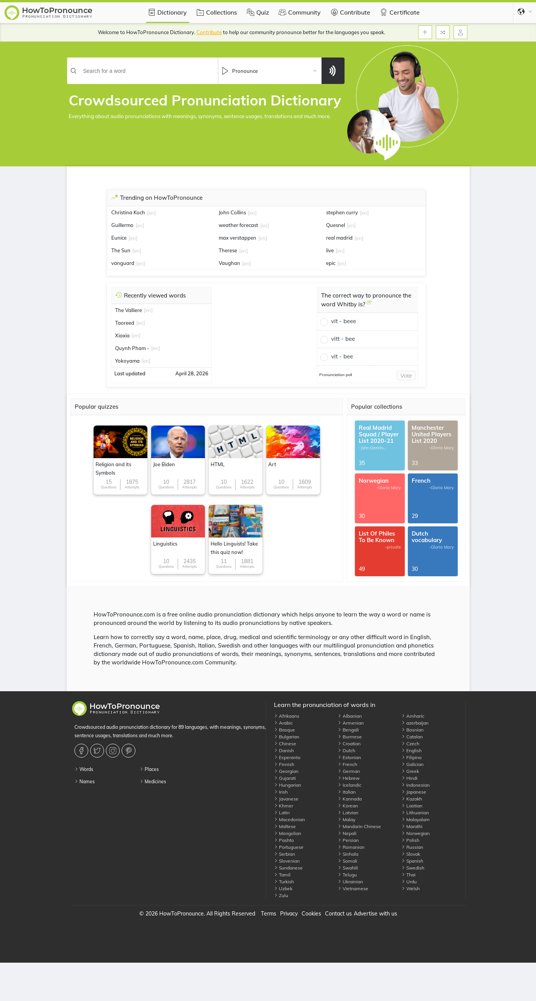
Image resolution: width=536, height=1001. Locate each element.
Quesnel (335, 225)
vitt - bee (343, 338)
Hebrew (349, 778)
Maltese (285, 826)
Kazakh (411, 799)
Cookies (311, 913)
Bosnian (412, 730)
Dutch (346, 750)
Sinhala (348, 854)
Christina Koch (128, 212)
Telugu (347, 875)
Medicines (153, 781)
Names (84, 781)
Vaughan (229, 263)
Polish (410, 840)
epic (330, 263)
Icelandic (349, 785)
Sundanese (288, 868)
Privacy (289, 913)
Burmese (350, 737)
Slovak (410, 854)
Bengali (348, 730)
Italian (347, 792)
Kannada (350, 799)
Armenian (351, 723)
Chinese (285, 743)
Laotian (411, 806)
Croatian (349, 743)
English (411, 750)
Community (299, 12)
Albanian (350, 716)
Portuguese (288, 847)
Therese (228, 250)
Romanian (351, 847)
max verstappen (237, 238)
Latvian (348, 812)
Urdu (409, 881)
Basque (284, 730)
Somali (347, 861)
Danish (284, 750)
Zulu (281, 895)
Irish (281, 792)
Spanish (412, 861)
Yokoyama (127, 361)
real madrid (339, 238)
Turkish (284, 881)
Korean (348, 806)
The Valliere (128, 310)
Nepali (347, 833)
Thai (408, 875)
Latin (282, 812)
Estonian (349, 757)
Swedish (412, 868)
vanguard (122, 263)
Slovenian (287, 861)
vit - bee (342, 356)
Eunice (119, 238)
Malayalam (415, 819)
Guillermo (122, 225)
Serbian (284, 854)
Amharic (412, 716)
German (349, 771)
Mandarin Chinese (359, 826)
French (347, 764)
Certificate (399, 12)
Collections (216, 12)
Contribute (349, 12)
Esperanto (287, 757)
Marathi (411, 826)
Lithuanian (415, 812)
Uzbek (283, 888)
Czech (410, 743)
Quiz (257, 12)
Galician (412, 764)
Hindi (409, 778)
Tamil (282, 875)
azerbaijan (415, 723)
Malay (346, 819)
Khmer (283, 806)
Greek (410, 771)
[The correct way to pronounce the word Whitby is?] (369, 305)
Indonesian (415, 785)
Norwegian (415, 833)
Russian (412, 847)
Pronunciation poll (335, 374)
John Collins (232, 212)
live (330, 250)
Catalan (412, 737)
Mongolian (287, 833)
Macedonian (289, 819)
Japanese (413, 792)
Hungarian (287, 785)
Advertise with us (375, 913)
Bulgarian (286, 737)
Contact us (338, 913)
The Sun (120, 250)
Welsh (410, 888)
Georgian (286, 771)
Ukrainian (350, 881)
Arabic (283, 723)
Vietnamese (353, 888)
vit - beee (343, 321)
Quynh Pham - (132, 348)
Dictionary (166, 12)
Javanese (286, 799)
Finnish (284, 764)
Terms (268, 913)
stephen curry (342, 212)
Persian (348, 840)
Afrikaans (286, 716)
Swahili (348, 868)
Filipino (411, 757)
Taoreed (124, 323)
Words (83, 769)
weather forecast (238, 225)
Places (149, 769)
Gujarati (285, 778)
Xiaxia (122, 335)
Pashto (284, 840)
